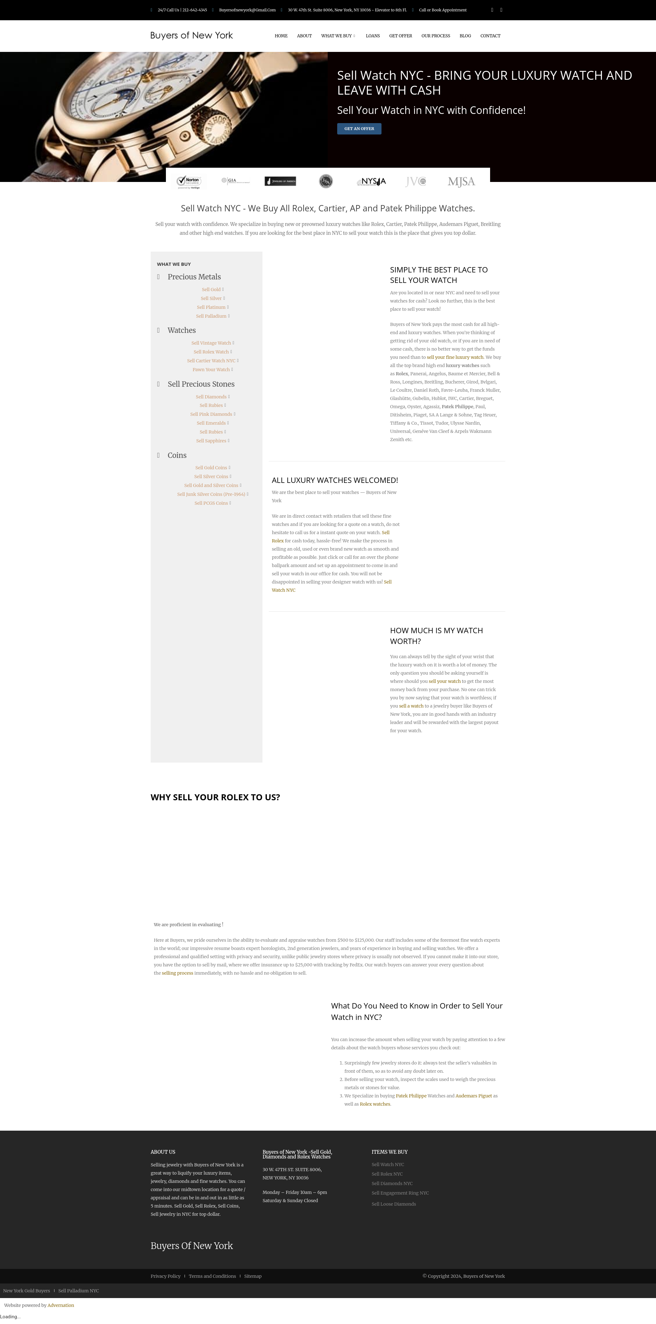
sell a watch (411, 708)
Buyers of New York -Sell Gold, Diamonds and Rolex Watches (297, 1157)
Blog (465, 36)
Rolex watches (375, 1106)
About (304, 36)
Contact (491, 36)
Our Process (436, 36)
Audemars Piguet (474, 1098)
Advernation (60, 1308)
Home (281, 36)
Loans (373, 36)
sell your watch (445, 684)
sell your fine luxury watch (455, 360)
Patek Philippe (411, 1098)
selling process (177, 975)
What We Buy (338, 36)
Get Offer (400, 36)
